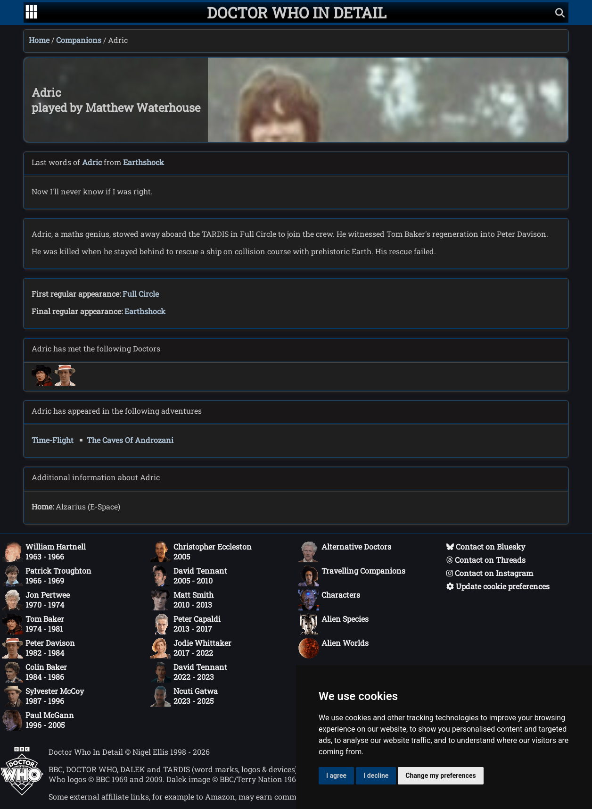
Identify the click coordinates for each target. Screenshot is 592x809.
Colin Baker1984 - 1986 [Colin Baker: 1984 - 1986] (34, 672)
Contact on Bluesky (485, 546)
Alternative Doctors (344, 552)
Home (39, 40)
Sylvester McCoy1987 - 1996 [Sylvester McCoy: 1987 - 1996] (43, 696)
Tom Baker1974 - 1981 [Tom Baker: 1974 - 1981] (33, 624)
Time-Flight (53, 440)
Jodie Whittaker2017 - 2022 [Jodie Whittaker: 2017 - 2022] (190, 648)
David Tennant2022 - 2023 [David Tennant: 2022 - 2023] (188, 672)
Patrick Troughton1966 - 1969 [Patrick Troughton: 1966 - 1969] (46, 576)
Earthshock (143, 162)
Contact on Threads (486, 560)
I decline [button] (375, 775)
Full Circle (141, 294)
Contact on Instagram (489, 573)
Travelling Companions (351, 576)
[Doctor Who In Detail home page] (296, 12)
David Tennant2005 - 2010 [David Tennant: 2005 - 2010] (188, 576)
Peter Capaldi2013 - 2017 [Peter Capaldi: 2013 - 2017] (185, 624)
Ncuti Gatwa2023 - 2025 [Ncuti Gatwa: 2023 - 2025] (184, 696)
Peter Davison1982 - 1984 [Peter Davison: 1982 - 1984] (38, 648)
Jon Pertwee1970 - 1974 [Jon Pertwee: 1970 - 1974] (36, 600)
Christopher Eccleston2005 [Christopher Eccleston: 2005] (201, 552)
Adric (92, 162)
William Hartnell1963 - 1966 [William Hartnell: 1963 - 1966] (44, 552)
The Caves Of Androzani (130, 440)
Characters (329, 600)
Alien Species (333, 624)
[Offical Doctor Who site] (22, 793)
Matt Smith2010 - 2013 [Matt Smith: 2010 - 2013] (182, 600)
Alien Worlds (333, 648)
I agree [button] (336, 775)
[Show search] (559, 12)
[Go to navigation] (31, 12)
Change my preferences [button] (440, 775)
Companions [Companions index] (78, 40)
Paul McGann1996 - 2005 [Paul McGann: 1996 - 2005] (38, 720)
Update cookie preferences (498, 586)
